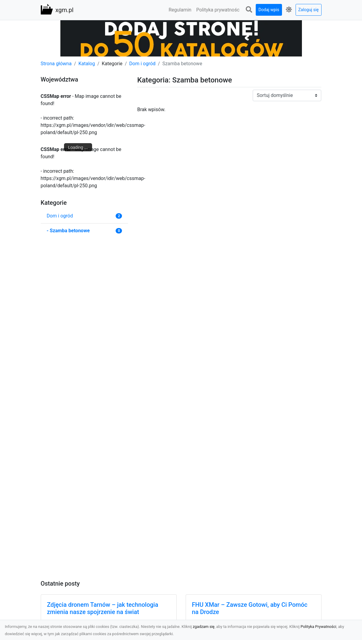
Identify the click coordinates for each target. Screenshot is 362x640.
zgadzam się (204, 626)
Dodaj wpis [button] (268, 9)
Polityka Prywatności (318, 626)
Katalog (86, 63)
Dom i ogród (142, 63)
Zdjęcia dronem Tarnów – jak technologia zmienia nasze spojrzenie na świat (102, 608)
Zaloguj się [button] (308, 9)
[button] (249, 10)
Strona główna (56, 63)
